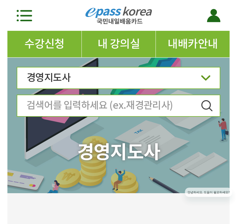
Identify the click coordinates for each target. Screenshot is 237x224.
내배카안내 (193, 44)
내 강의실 (119, 44)
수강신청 (44, 44)
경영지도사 (118, 79)
